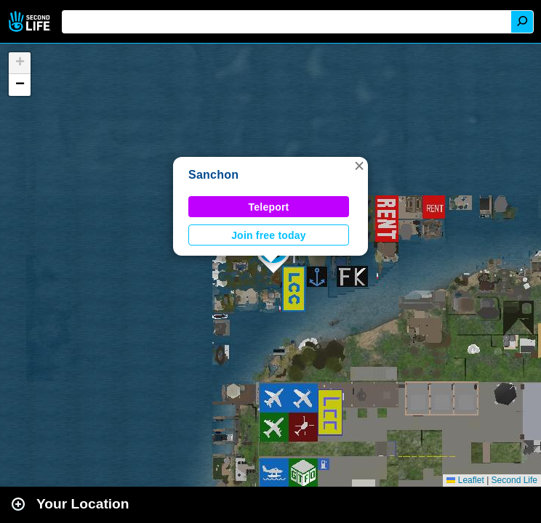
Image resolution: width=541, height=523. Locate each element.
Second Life (31, 21)
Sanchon (213, 175)
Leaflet (465, 480)
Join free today (268, 235)
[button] (359, 165)
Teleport (269, 207)
